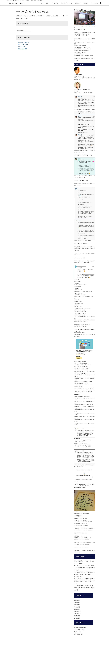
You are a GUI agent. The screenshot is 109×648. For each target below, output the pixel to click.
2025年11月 (77, 613)
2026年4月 (77, 604)
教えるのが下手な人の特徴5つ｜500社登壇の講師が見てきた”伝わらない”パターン (84, 581)
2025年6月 (77, 615)
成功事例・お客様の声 (23, 42)
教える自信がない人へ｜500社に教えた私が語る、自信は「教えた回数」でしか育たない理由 (84, 574)
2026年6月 (77, 600)
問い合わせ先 (94, 3)
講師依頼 (86, 3)
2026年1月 (77, 609)
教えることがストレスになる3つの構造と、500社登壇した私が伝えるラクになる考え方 (84, 568)
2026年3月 (77, 607)
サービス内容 (55, 3)
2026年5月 (77, 602)
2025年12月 (77, 611)
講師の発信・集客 (22, 48)
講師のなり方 (21, 46)
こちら (85, 533)
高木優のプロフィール (66, 3)
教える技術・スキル (23, 44)
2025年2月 (77, 618)
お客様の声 (78, 3)
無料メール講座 (44, 3)
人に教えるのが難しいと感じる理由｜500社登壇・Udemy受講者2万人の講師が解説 (84, 588)
